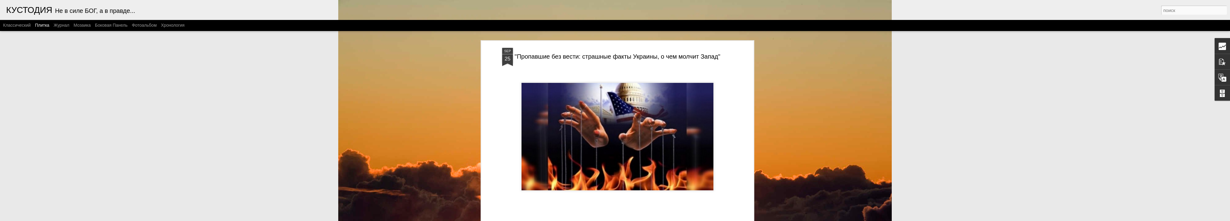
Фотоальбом (144, 25)
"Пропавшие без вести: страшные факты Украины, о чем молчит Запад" (617, 50)
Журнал (61, 25)
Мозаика (82, 25)
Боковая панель (111, 25)
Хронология (172, 25)
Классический (17, 25)
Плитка (42, 25)
